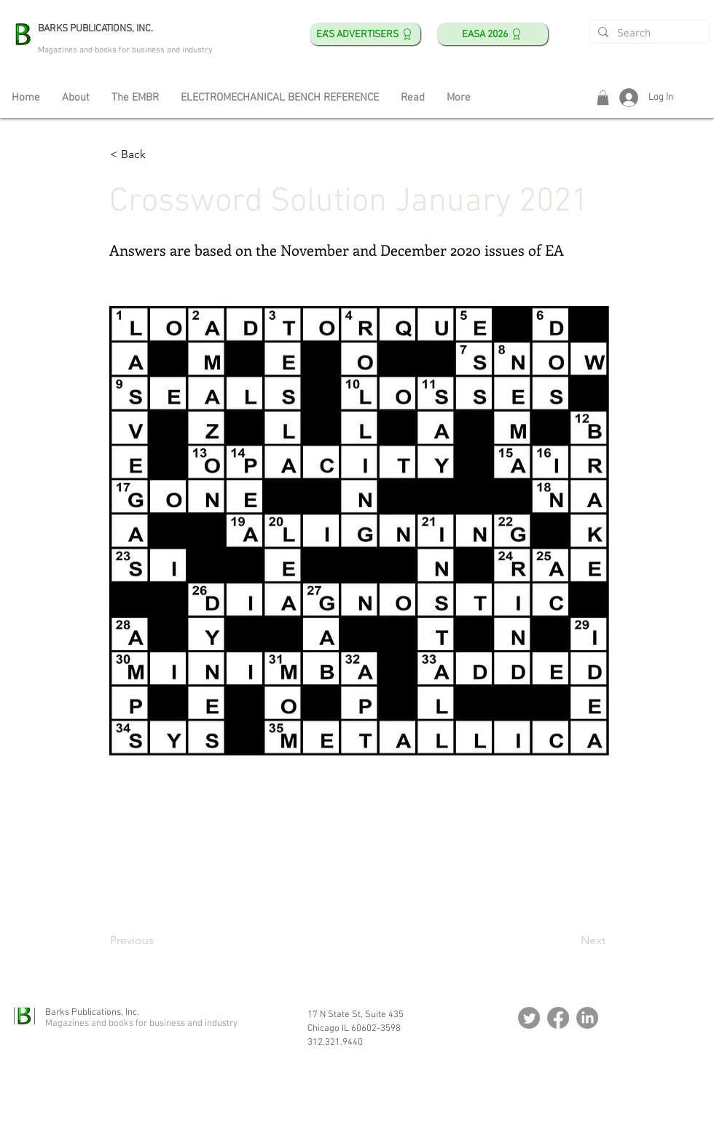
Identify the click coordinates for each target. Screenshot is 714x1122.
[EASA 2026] (493, 34)
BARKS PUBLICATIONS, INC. (95, 29)
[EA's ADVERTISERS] (365, 34)
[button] (603, 97)
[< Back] (158, 154)
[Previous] (158, 940)
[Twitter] (529, 1018)
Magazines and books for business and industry (125, 50)
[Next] (569, 940)
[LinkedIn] (587, 1018)
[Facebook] (558, 1018)
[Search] (647, 33)
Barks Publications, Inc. (92, 1013)
